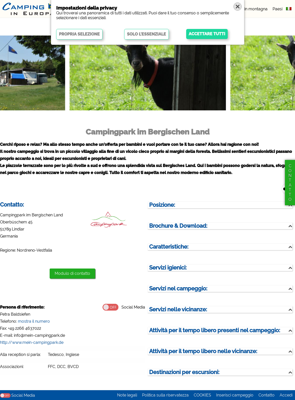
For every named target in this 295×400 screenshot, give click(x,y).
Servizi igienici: (168, 267)
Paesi (277, 9)
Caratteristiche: (168, 247)
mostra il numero (34, 321)
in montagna (256, 9)
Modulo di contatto (72, 273)
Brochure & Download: (178, 226)
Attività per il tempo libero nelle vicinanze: (203, 351)
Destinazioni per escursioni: (184, 372)
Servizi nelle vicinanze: (178, 309)
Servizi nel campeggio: (178, 288)
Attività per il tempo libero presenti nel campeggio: (214, 330)
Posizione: (162, 205)
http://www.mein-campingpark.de (31, 342)
